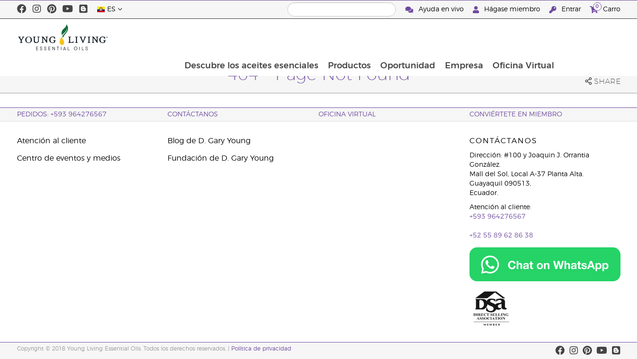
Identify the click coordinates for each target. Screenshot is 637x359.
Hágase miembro (507, 9)
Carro (605, 8)
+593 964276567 (497, 216)
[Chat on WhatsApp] (544, 264)
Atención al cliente (51, 141)
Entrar (566, 9)
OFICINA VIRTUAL (347, 114)
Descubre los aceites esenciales (310, 37)
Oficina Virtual (584, 37)
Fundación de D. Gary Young (221, 158)
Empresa (524, 37)
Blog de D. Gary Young (209, 141)
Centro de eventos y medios (68, 158)
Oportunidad (467, 37)
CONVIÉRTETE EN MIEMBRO (515, 114)
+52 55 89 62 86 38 (501, 235)
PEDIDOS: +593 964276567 (62, 114)
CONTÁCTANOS (193, 114)
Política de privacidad (261, 348)
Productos (408, 37)
